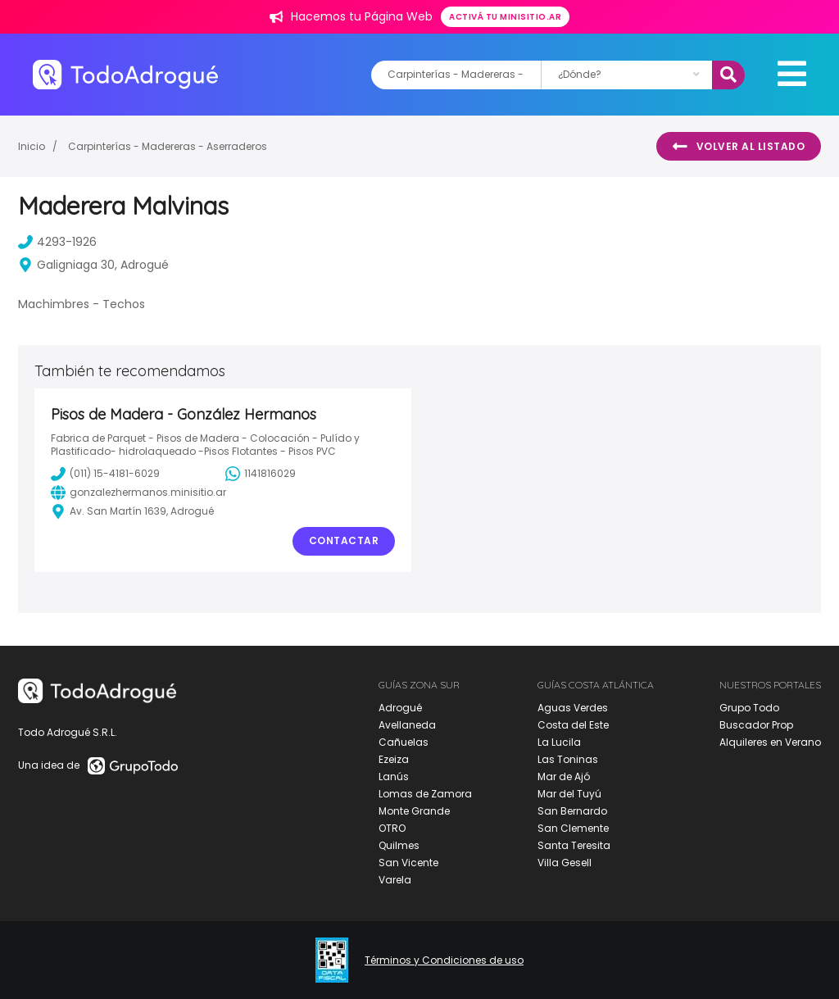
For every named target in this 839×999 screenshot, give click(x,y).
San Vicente (408, 863)
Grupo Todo (749, 708)
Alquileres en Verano (770, 742)
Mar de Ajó (563, 776)
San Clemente (573, 828)
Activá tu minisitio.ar (505, 17)
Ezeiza (394, 759)
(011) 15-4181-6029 (105, 473)
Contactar (344, 540)
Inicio (31, 146)
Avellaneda (407, 725)
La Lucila (559, 742)
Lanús (394, 776)
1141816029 (260, 473)
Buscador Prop (756, 725)
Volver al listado (739, 146)
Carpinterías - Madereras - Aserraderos (167, 146)
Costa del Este (573, 725)
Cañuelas (404, 742)
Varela (395, 880)
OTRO (392, 828)
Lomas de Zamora (425, 794)
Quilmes (399, 845)
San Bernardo (572, 811)
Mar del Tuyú (569, 794)
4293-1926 (57, 241)
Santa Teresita (573, 845)
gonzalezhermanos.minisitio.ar (138, 492)
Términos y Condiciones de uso (444, 960)
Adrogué (400, 708)
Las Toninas (567, 759)
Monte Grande (414, 811)
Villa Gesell (564, 863)
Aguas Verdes (572, 708)
